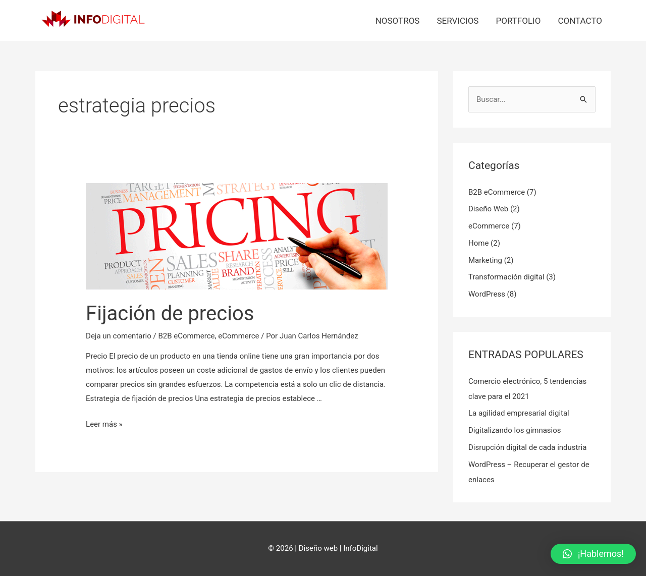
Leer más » (104, 424)
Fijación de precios (170, 313)
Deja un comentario (118, 335)
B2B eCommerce (186, 335)
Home (478, 243)
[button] (593, 554)
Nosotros (397, 21)
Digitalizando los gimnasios (514, 430)
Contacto (580, 21)
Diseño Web (488, 208)
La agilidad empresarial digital (518, 413)
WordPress (486, 294)
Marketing (485, 260)
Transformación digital (506, 276)
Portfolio (518, 21)
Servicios (457, 21)
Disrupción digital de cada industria (527, 447)
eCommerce (238, 335)
